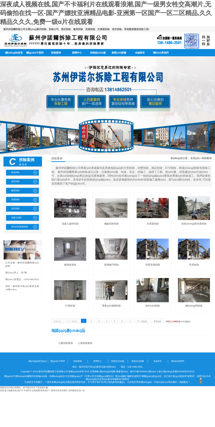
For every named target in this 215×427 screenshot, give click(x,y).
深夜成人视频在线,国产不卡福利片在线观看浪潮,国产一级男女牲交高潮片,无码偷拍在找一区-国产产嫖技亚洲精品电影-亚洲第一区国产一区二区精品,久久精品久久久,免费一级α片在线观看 (106, 13)
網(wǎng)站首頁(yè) (14, 53)
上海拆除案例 (85, 343)
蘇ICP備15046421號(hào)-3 (144, 371)
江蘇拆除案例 (65, 343)
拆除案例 (56, 52)
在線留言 (140, 52)
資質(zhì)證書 (118, 52)
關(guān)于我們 (35, 52)
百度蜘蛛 (94, 371)
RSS (87, 371)
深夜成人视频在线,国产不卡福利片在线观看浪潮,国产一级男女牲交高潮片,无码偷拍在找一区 (42, 390)
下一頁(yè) (142, 321)
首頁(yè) (194, 158)
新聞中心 (77, 52)
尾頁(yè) (157, 321)
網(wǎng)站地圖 (107, 371)
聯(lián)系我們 (161, 52)
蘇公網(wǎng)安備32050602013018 (176, 371)
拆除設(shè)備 (98, 52)
